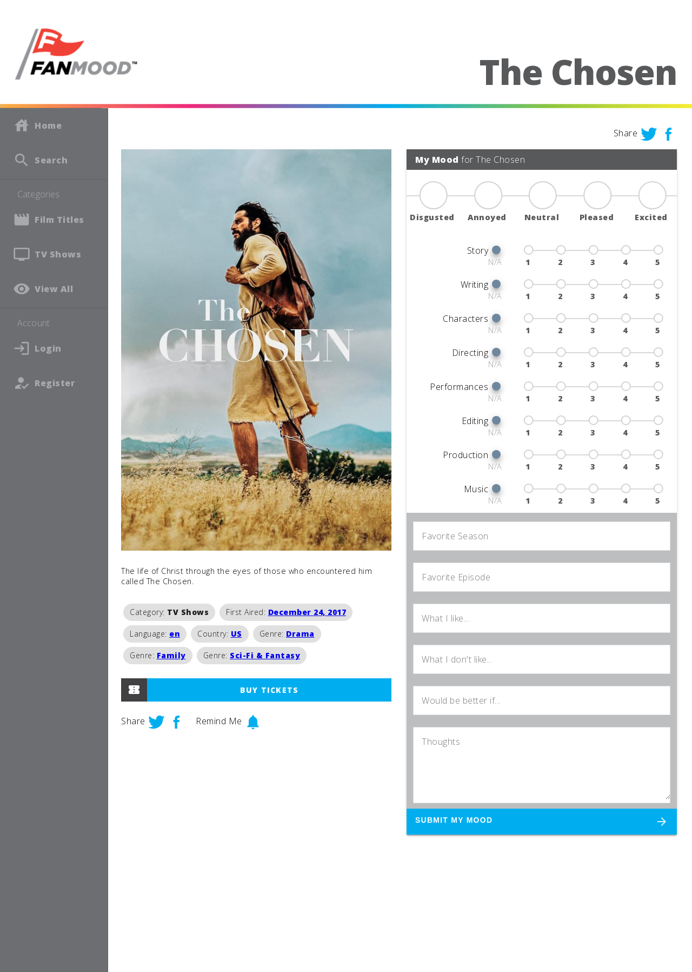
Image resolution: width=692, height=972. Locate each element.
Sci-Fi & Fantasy (265, 655)
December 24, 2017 (307, 612)
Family (171, 655)
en (174, 634)
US (236, 634)
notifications (253, 722)
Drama (300, 634)
